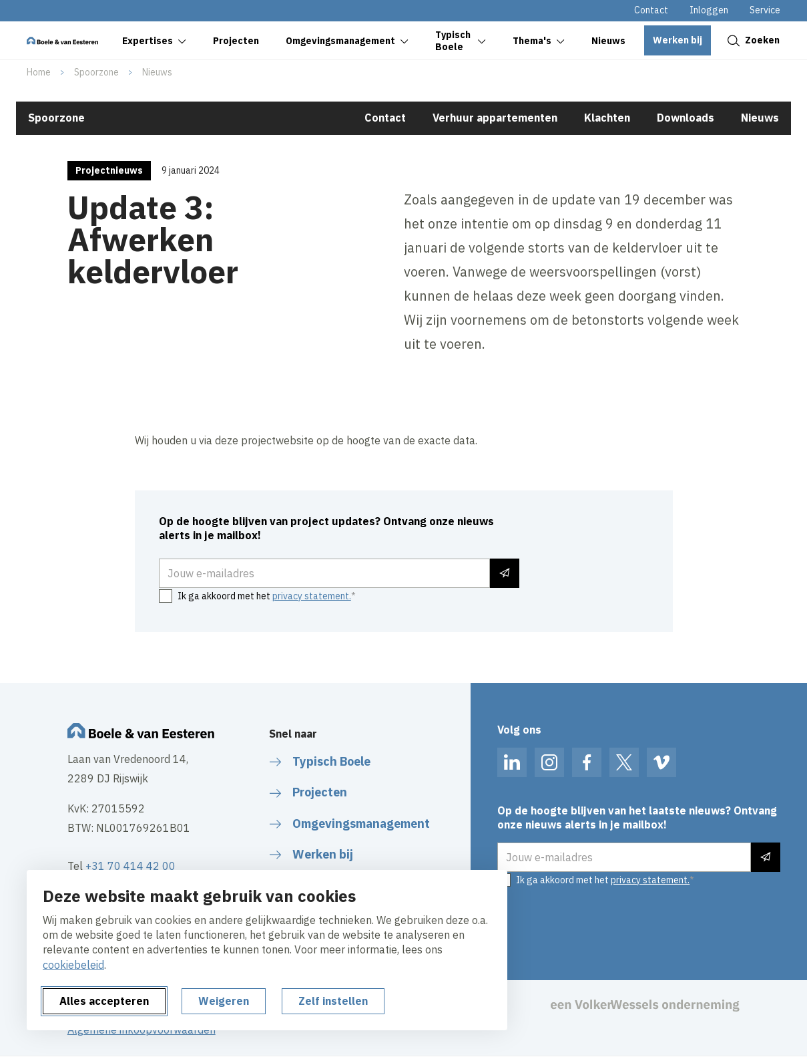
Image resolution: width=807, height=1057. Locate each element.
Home (39, 72)
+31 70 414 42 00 (130, 866)
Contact (651, 10)
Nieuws (157, 72)
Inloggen (709, 10)
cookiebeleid (73, 964)
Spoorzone (96, 72)
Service (765, 10)
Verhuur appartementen (495, 117)
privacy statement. (311, 596)
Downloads (685, 117)
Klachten (607, 117)
